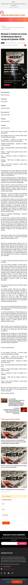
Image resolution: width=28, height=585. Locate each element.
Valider (6, 522)
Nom (3, 503)
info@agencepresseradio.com (9, 569)
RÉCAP (4, 462)
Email (3, 509)
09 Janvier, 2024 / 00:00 (11, 42)
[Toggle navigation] (2, 19)
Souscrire (22, 543)
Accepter (17, 581)
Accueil (4, 26)
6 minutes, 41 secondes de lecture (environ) (9, 45)
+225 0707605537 (6, 566)
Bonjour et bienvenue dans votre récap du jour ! (13, 489)
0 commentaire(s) (21, 42)
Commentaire (5, 515)
